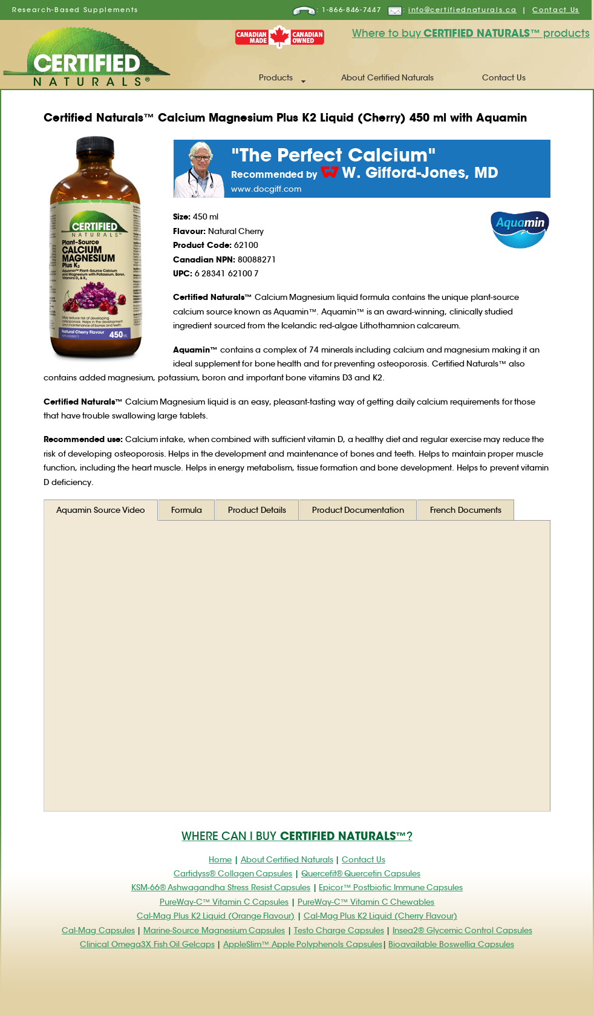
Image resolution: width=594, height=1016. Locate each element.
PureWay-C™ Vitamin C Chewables (366, 902)
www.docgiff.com (266, 189)
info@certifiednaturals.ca (462, 9)
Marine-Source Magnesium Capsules (214, 930)
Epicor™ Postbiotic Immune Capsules (391, 887)
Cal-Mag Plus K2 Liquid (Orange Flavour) (216, 916)
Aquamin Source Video (100, 510)
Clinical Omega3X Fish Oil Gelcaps (147, 944)
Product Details (257, 510)
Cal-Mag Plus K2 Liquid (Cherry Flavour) (380, 916)
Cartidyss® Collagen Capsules (233, 873)
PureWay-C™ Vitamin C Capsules (224, 902)
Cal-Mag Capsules (98, 930)
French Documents (465, 510)
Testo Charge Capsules (339, 930)
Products (276, 78)
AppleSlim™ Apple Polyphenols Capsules (302, 944)
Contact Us (555, 9)
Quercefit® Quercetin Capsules (360, 873)
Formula (186, 510)
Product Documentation (358, 510)
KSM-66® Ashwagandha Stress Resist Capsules (220, 887)
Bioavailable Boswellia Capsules (451, 944)
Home (220, 860)
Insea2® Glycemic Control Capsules (462, 930)
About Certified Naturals (387, 78)
